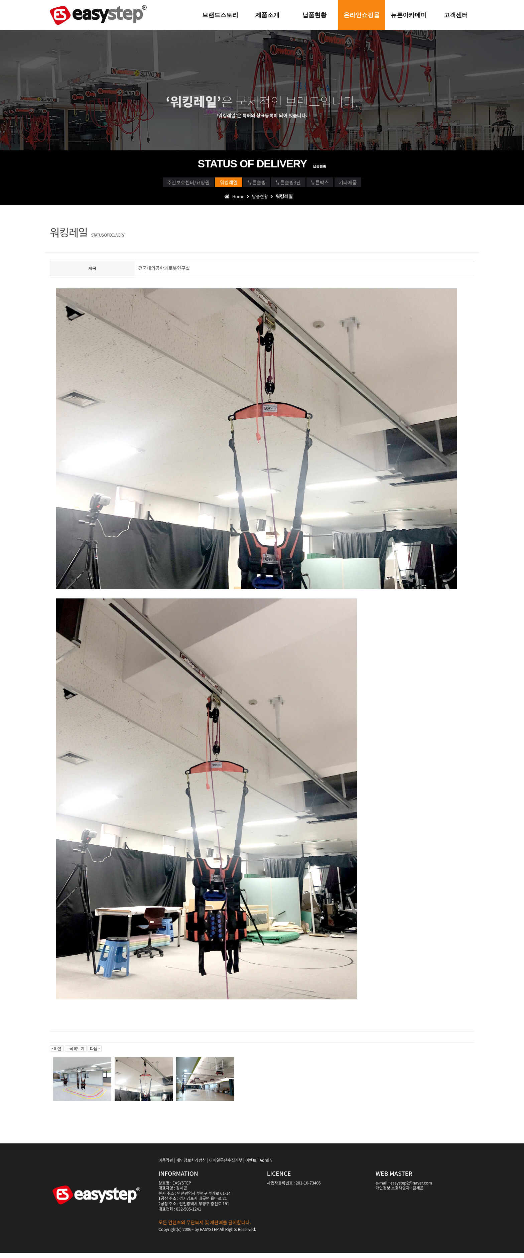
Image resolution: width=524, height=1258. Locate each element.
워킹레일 (200, 184)
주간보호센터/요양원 (139, 184)
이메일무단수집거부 (225, 1164)
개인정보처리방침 (191, 1164)
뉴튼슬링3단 (299, 184)
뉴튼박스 (350, 184)
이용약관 (165, 1164)
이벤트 (250, 1164)
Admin (266, 1164)
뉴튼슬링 (248, 184)
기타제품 (398, 184)
